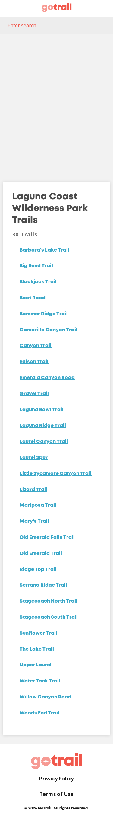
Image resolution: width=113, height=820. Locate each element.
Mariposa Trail (38, 505)
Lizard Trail (33, 489)
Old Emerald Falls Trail (47, 537)
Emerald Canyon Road (47, 378)
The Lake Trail (37, 649)
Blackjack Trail (38, 282)
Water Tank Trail (40, 681)
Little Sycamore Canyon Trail (56, 473)
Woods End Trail (39, 713)
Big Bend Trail (36, 266)
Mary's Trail (34, 521)
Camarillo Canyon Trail (48, 330)
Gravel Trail (34, 394)
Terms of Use (56, 794)
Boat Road (33, 298)
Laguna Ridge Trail (43, 425)
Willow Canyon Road (45, 697)
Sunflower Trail (38, 633)
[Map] (56, 103)
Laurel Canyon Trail (44, 441)
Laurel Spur (34, 457)
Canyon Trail (36, 345)
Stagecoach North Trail (48, 601)
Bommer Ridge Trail (44, 314)
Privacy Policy (56, 779)
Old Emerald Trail (41, 553)
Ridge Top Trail (38, 569)
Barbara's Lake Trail (44, 250)
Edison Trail (34, 362)
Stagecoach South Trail (49, 617)
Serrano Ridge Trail (43, 585)
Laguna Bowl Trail (42, 410)
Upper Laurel (36, 665)
